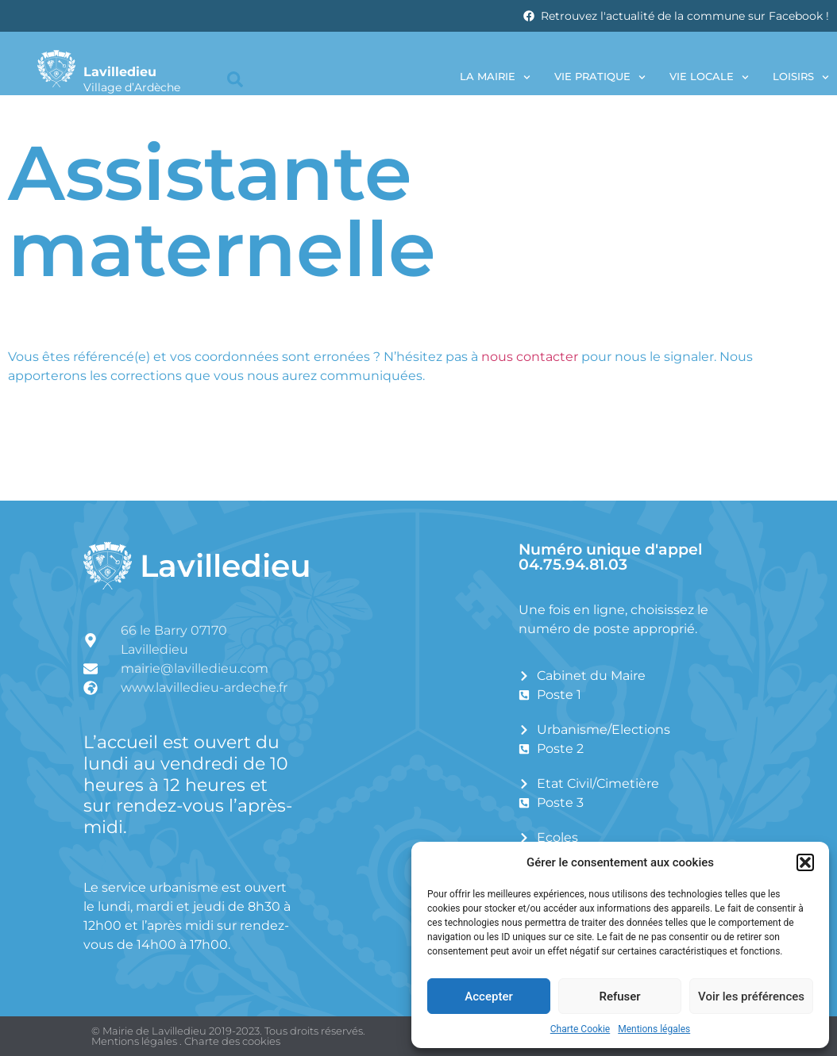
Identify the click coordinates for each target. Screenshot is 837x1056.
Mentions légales (654, 1029)
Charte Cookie (580, 1029)
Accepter (488, 996)
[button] (805, 862)
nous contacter (529, 356)
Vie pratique (600, 77)
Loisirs (801, 77)
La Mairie (495, 77)
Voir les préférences (751, 996)
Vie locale (709, 77)
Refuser (619, 996)
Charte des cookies (232, 1041)
